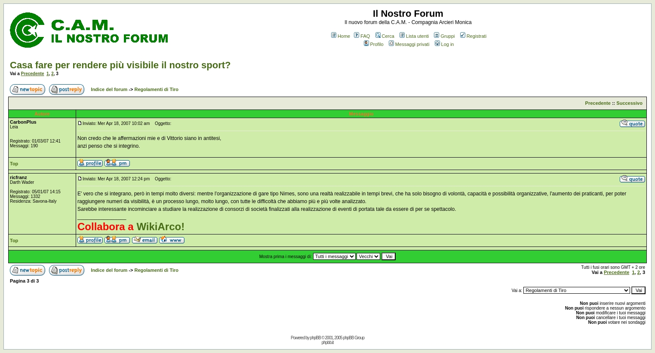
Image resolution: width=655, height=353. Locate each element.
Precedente (32, 73)
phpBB (315, 337)
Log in (444, 44)
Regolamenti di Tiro (156, 89)
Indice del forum (109, 89)
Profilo (374, 44)
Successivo (629, 103)
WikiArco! (160, 226)
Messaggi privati (409, 44)
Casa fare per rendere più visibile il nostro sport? (120, 65)
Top (14, 163)
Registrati (473, 36)
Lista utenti (414, 36)
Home (340, 36)
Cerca (384, 36)
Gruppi (444, 36)
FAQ (362, 36)
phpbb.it (328, 342)
